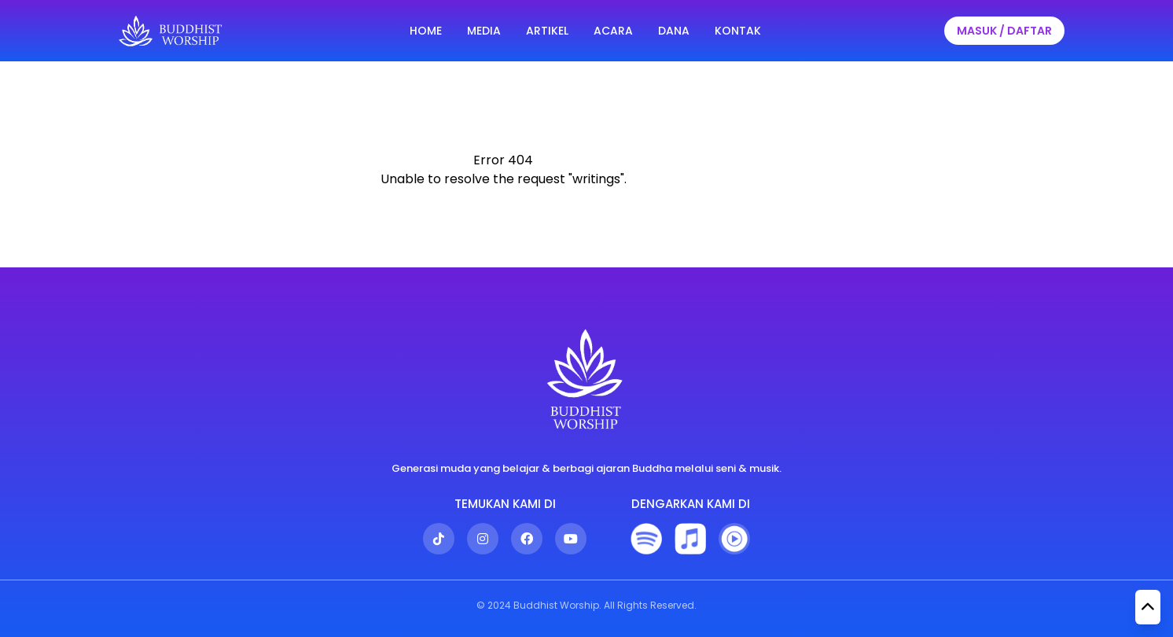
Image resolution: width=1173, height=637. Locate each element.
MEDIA (484, 31)
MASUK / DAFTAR (1004, 31)
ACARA (613, 31)
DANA (673, 31)
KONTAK (738, 31)
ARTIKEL (547, 31)
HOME (426, 31)
